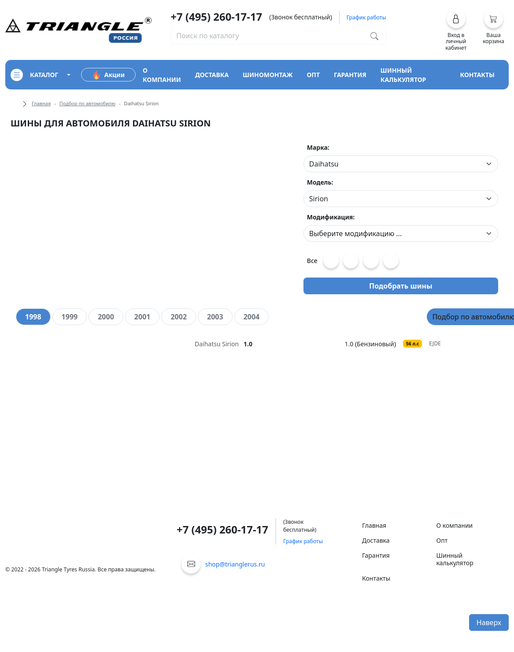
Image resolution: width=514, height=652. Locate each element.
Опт (442, 540)
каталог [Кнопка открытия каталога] (34, 75)
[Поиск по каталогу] (374, 35)
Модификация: (331, 217)
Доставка (376, 540)
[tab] (33, 316)
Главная (41, 103)
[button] (455, 30)
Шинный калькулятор (454, 559)
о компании (162, 75)
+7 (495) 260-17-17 (216, 16)
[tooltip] (270, 343)
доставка (212, 74)
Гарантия (376, 555)
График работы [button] (366, 17)
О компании (454, 525)
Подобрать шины (401, 286)
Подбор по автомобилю (87, 103)
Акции (108, 74)
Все (312, 260)
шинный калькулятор (403, 75)
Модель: (320, 182)
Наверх (489, 622)
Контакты (376, 578)
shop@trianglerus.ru (235, 564)
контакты (477, 74)
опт (313, 74)
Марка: (318, 147)
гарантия (350, 74)
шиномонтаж (267, 74)
